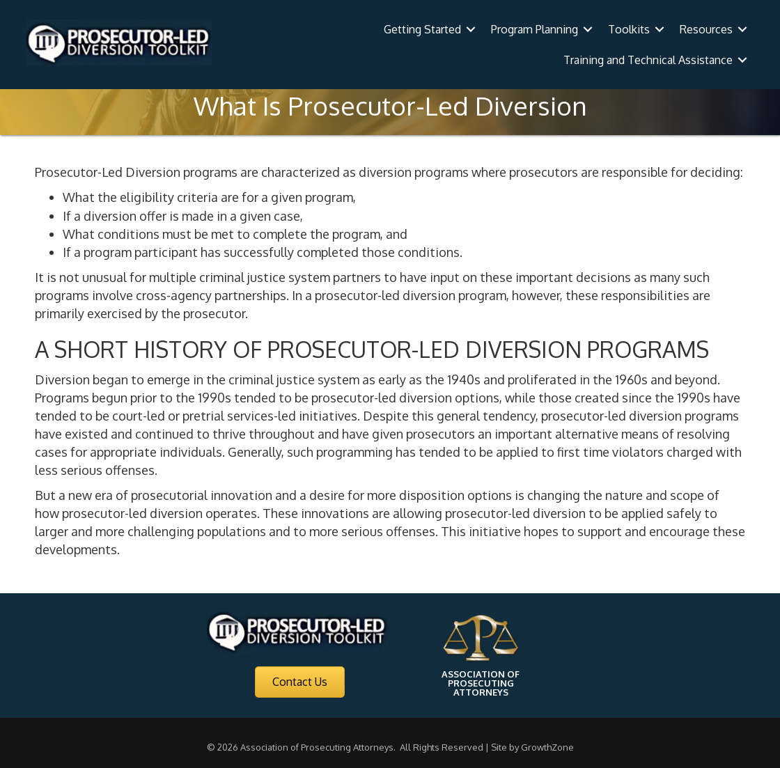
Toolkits (629, 29)
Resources (706, 29)
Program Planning (534, 29)
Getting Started (422, 29)
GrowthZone (547, 747)
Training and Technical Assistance (648, 60)
